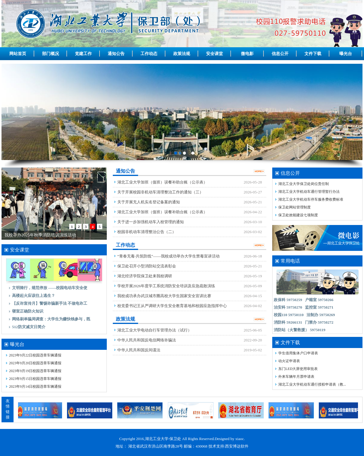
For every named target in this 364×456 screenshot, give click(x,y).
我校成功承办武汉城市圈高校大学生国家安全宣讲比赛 (164, 296)
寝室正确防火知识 (27, 311)
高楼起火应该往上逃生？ (33, 295)
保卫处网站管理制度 (294, 207)
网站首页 (17, 53)
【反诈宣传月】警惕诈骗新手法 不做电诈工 (49, 303)
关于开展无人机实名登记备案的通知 (148, 202)
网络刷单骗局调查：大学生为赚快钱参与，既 (51, 319)
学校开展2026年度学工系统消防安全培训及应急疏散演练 (166, 286)
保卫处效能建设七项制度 (298, 215)
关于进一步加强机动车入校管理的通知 (150, 222)
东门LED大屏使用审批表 (298, 369)
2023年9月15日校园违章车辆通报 (35, 379)
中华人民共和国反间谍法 (138, 350)
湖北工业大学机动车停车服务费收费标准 (310, 199)
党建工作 (83, 53)
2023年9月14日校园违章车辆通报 (35, 386)
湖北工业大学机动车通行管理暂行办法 (309, 191)
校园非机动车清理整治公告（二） (146, 232)
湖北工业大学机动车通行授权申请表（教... (312, 384)
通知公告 (116, 53)
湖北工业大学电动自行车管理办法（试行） (154, 330)
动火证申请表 (289, 361)
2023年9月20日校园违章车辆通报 (35, 363)
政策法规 (181, 53)
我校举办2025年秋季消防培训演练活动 (40, 235)
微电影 (247, 53)
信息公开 (280, 53)
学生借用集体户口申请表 (298, 353)
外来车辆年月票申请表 (296, 376)
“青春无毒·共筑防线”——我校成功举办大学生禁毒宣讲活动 (168, 256)
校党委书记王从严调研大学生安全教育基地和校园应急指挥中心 (172, 305)
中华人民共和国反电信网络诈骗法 (146, 340)
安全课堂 (214, 53)
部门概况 (50, 53)
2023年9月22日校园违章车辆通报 (35, 355)
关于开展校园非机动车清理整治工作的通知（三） (160, 192)
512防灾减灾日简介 (28, 327)
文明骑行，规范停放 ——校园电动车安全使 (49, 287)
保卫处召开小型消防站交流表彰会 (146, 266)
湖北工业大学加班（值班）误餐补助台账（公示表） (162, 182)
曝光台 (345, 53)
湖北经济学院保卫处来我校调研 (144, 276)
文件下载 (312, 53)
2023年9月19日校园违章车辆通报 (35, 371)
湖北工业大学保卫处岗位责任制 (303, 184)
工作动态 (148, 53)
